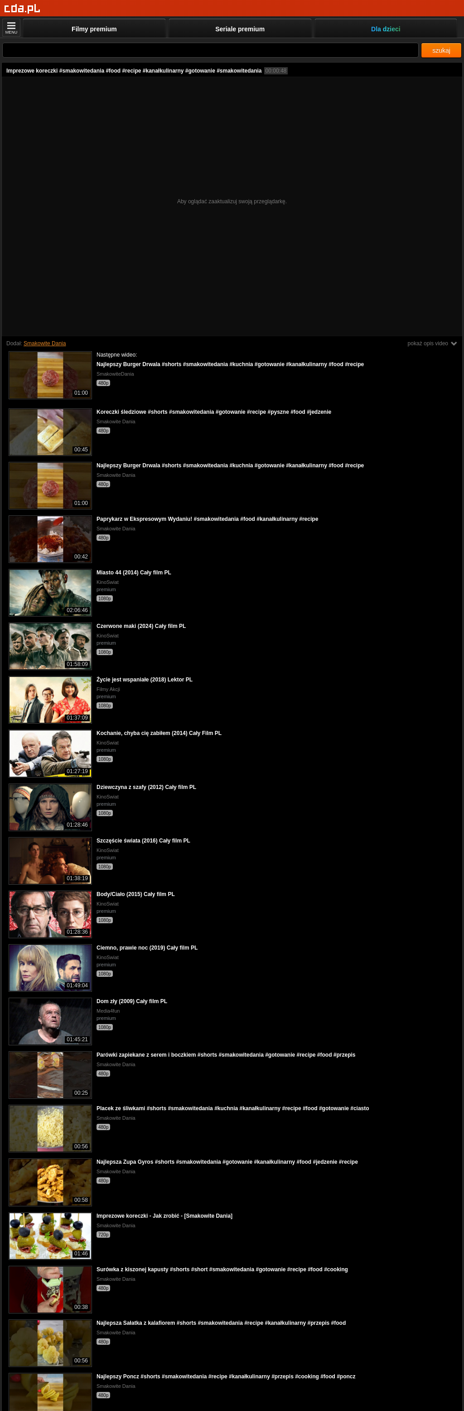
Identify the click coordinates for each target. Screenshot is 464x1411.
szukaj (441, 50)
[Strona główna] (22, 9)
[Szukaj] (210, 50)
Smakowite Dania (45, 343)
